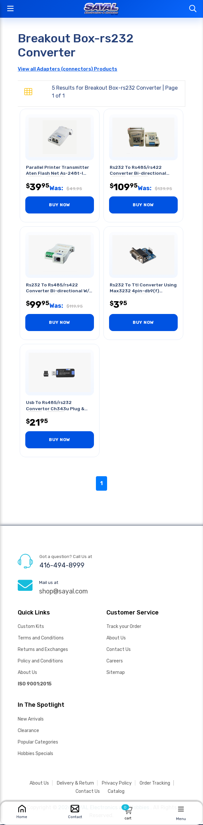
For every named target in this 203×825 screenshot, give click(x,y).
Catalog (116, 792)
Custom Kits (31, 627)
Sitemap (115, 673)
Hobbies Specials (35, 754)
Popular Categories (38, 743)
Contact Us (118, 650)
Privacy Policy (117, 784)
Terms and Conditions (41, 638)
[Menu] (181, 809)
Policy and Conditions (40, 661)
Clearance (28, 731)
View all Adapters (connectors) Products (67, 69)
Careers (114, 661)
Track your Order (123, 627)
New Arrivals (31, 720)
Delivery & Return (75, 784)
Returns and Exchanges (43, 650)
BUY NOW (59, 205)
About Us (27, 673)
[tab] (28, 92)
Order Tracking (155, 784)
